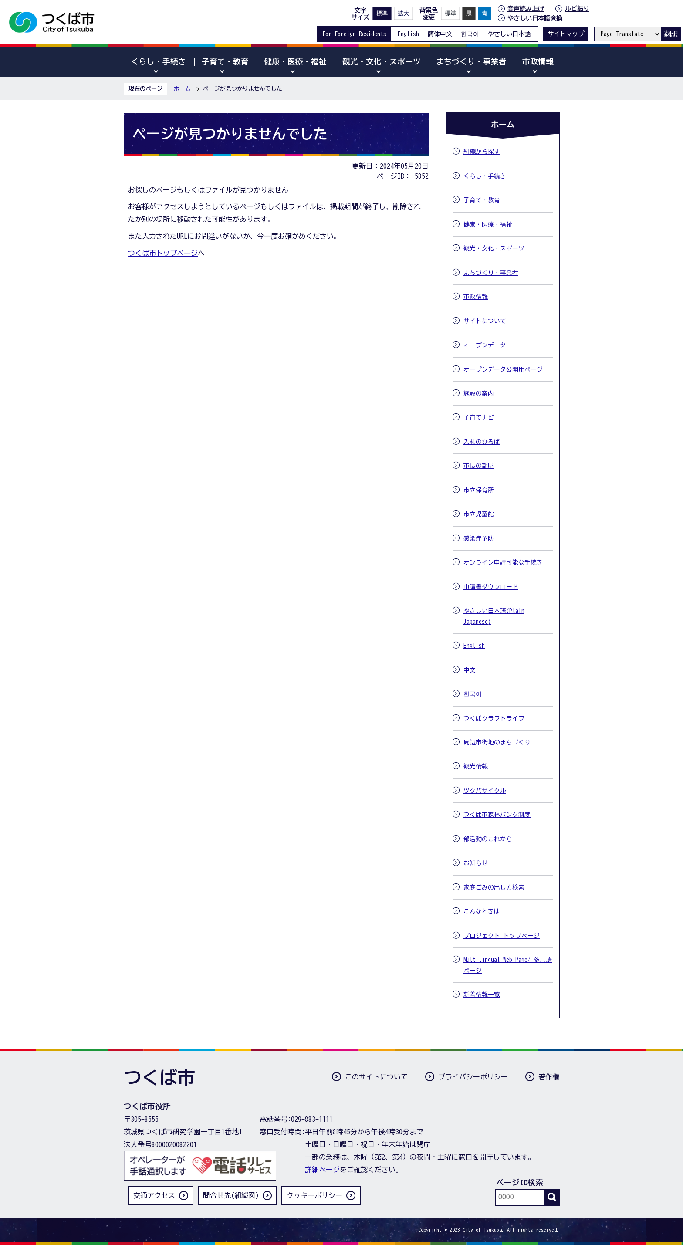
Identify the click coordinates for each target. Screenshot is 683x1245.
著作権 (548, 1076)
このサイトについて (376, 1076)
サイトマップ (566, 33)
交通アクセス (154, 1195)
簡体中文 (440, 33)
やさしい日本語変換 (534, 18)
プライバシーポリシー (473, 1076)
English (408, 33)
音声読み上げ (525, 8)
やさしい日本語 (509, 33)
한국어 (470, 33)
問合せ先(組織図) (231, 1195)
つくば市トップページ (163, 253)
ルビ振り (577, 8)
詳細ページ (322, 1169)
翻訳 (671, 33)
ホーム (182, 88)
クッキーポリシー (314, 1195)
